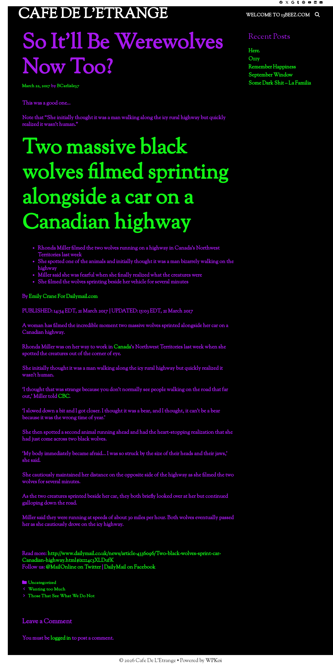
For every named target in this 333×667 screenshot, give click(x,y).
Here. (254, 51)
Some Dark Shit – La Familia (279, 83)
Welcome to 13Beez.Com (278, 15)
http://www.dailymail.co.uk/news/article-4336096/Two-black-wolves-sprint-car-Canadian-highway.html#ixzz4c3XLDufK (121, 557)
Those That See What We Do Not (61, 596)
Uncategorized (42, 583)
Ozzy (254, 59)
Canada (122, 347)
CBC (63, 397)
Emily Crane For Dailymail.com (63, 297)
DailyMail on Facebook (129, 567)
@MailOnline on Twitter (73, 567)
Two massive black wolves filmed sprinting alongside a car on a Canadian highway (125, 186)
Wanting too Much (46, 589)
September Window (270, 75)
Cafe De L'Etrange (93, 14)
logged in (60, 638)
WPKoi (214, 661)
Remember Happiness (272, 67)
